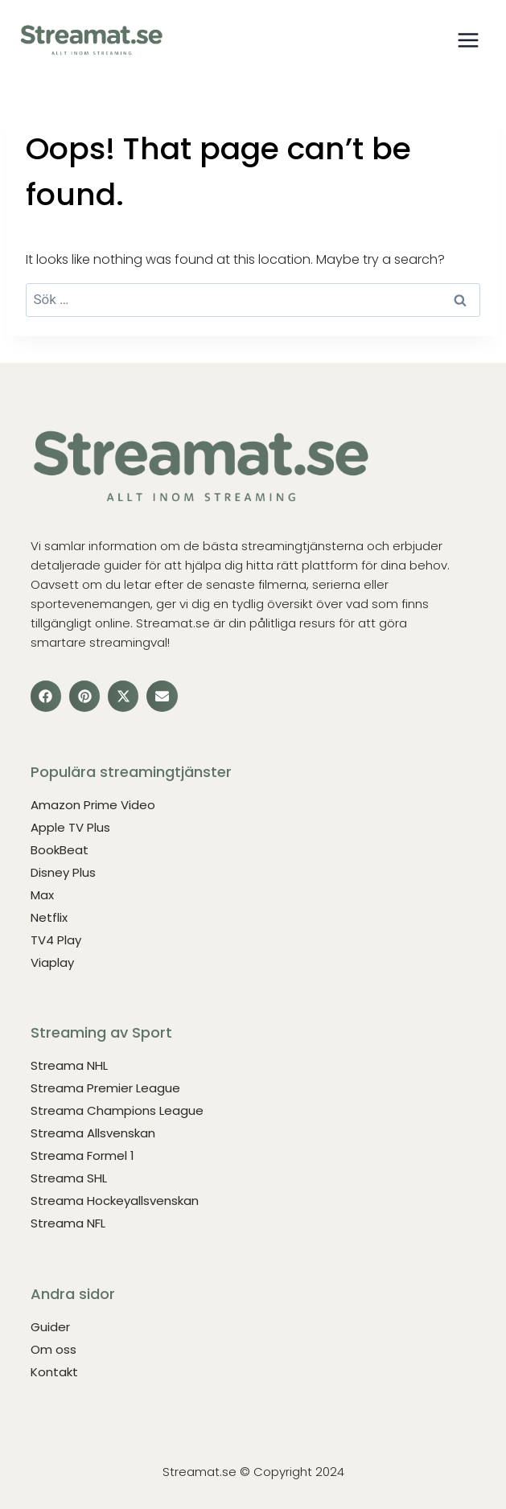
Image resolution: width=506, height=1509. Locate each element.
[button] (46, 695)
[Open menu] (468, 39)
